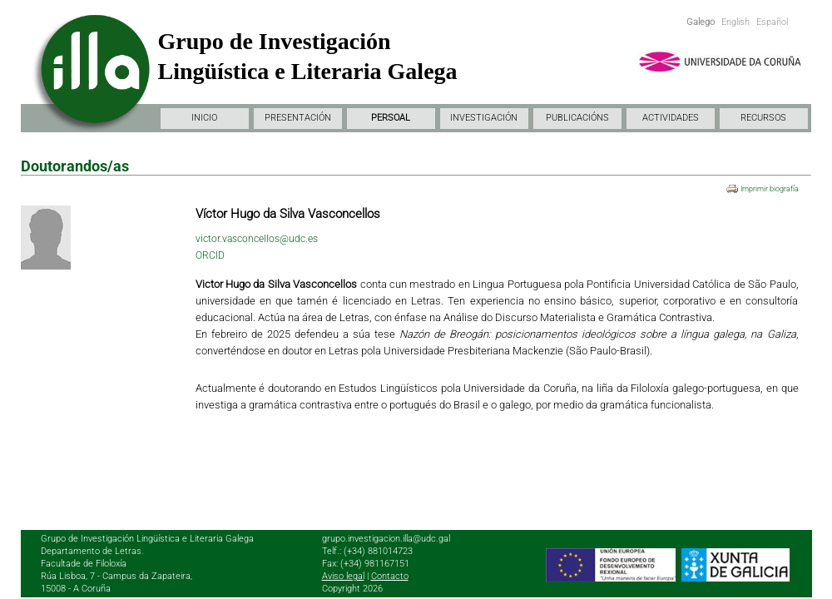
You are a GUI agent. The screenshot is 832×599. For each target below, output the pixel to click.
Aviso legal (343, 576)
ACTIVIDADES (670, 117)
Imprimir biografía (769, 189)
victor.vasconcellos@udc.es (257, 239)
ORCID (210, 255)
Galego (700, 22)
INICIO (204, 117)
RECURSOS (763, 117)
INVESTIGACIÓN (484, 117)
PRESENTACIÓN (298, 117)
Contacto (390, 576)
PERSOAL (390, 117)
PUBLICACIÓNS (577, 117)
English (735, 22)
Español (772, 22)
